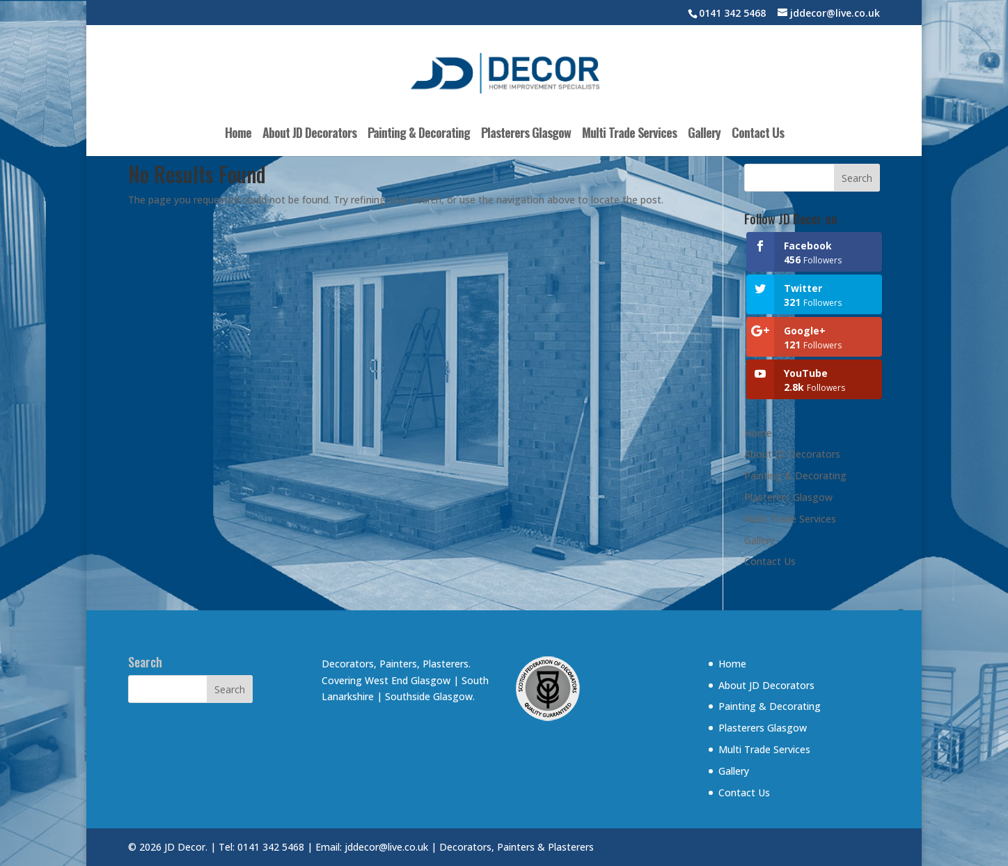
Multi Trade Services (629, 134)
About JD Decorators (309, 134)
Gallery (704, 134)
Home (238, 134)
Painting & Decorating (419, 134)
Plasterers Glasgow (526, 134)
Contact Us (758, 134)
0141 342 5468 (732, 13)
